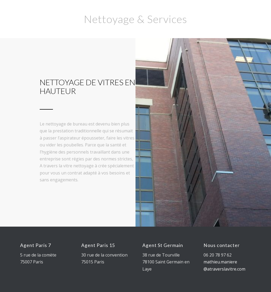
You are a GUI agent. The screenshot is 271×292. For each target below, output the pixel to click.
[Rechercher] (179, 12)
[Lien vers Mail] (231, 12)
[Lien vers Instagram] (223, 12)
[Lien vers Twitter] (199, 12)
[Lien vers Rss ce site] (239, 12)
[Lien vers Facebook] (207, 12)
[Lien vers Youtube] (215, 12)
